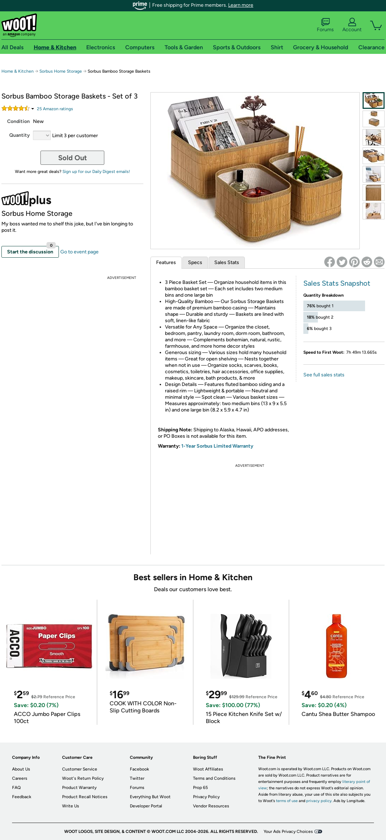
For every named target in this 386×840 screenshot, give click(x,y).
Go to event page (79, 252)
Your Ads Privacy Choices (288, 831)
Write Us (70, 805)
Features (166, 262)
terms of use (287, 801)
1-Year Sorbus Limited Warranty (217, 446)
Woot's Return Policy (83, 778)
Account (352, 25)
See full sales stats (323, 375)
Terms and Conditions (214, 778)
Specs (195, 262)
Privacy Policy (206, 796)
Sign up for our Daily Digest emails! (96, 171)
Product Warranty (79, 787)
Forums (325, 25)
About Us (21, 769)
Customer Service (79, 769)
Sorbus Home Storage (60, 71)
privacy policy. (319, 801)
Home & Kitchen (17, 71)
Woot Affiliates (208, 769)
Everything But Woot (150, 796)
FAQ (16, 787)
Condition (18, 121)
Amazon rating (55, 108)
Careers (19, 778)
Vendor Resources (211, 805)
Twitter (137, 778)
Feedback (21, 796)
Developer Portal (146, 805)
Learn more (240, 5)
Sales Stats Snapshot (336, 283)
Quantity (19, 135)
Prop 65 (200, 787)
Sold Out (72, 157)
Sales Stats (226, 262)
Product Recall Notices (84, 796)
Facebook (139, 769)
